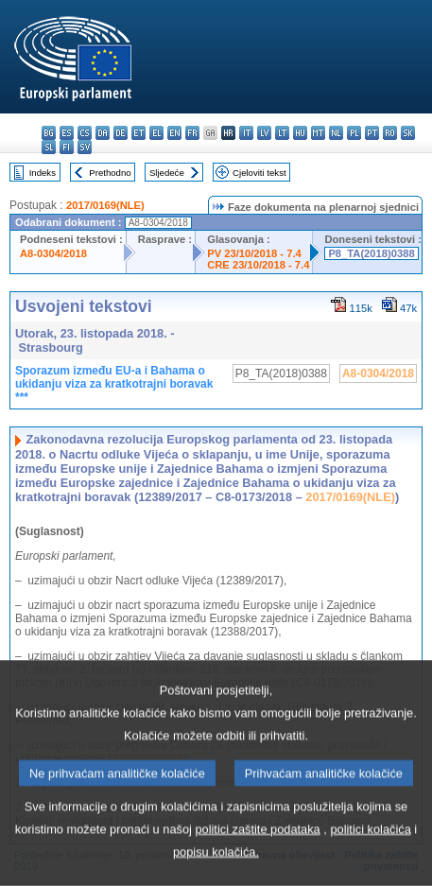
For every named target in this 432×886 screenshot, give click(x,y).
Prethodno (109, 172)
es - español (67, 133)
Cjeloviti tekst (259, 172)
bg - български (49, 133)
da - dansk (102, 133)
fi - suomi (67, 147)
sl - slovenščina (49, 147)
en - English (174, 133)
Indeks (42, 172)
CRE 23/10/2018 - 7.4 (258, 264)
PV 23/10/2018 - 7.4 (254, 253)
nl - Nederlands (336, 133)
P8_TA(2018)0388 (371, 253)
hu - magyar (300, 133)
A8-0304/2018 (53, 253)
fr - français (192, 133)
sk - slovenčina (408, 133)
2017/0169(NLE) (105, 205)
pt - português (372, 133)
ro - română (390, 133)
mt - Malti (318, 133)
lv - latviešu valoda (264, 133)
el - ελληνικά (156, 133)
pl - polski (354, 133)
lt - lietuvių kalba (282, 133)
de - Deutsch (120, 133)
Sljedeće (166, 172)
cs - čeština (85, 133)
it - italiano (246, 133)
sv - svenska (85, 147)
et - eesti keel (138, 133)
